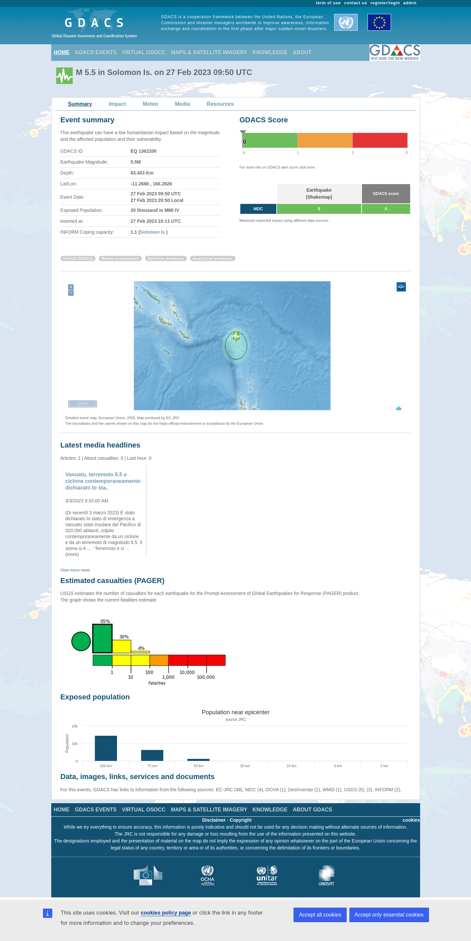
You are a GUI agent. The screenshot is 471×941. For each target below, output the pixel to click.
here (311, 167)
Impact (117, 104)
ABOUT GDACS (312, 809)
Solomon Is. (153, 232)
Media (182, 104)
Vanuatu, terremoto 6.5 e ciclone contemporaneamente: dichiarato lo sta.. (103, 481)
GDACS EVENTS (96, 52)
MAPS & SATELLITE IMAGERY (209, 52)
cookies (411, 820)
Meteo (150, 104)
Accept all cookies (320, 915)
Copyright (241, 820)
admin (409, 3)
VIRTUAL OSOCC (144, 52)
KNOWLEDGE (270, 52)
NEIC (258, 209)
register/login (385, 3)
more (75, 570)
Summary (80, 104)
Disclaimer (214, 820)
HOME (62, 52)
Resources (220, 104)
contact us (355, 3)
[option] (104, 511)
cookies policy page (166, 913)
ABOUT (302, 52)
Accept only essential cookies (389, 915)
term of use (328, 3)
